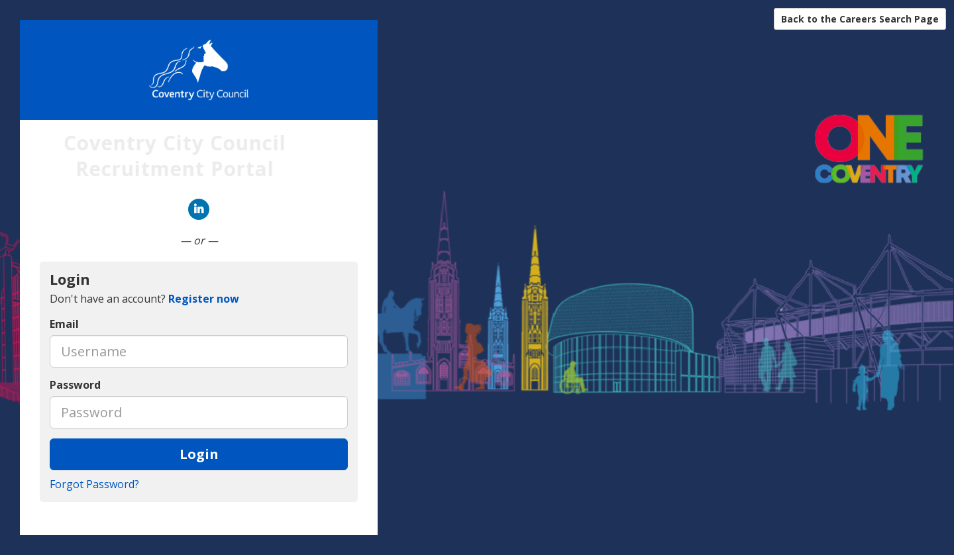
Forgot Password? (94, 484)
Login (199, 454)
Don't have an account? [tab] (144, 298)
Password (75, 385)
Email (64, 324)
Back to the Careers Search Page (860, 19)
